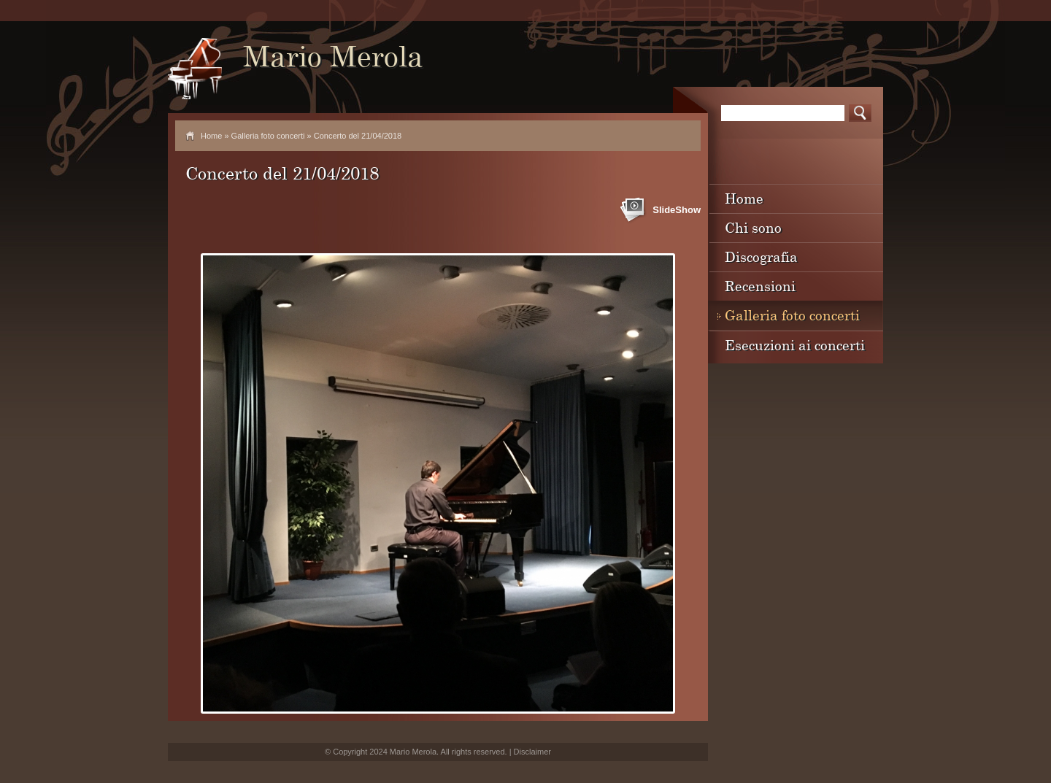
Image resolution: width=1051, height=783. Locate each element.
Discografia (761, 256)
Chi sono (753, 227)
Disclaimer (532, 751)
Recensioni (760, 285)
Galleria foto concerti (268, 135)
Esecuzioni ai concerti (795, 344)
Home (211, 135)
